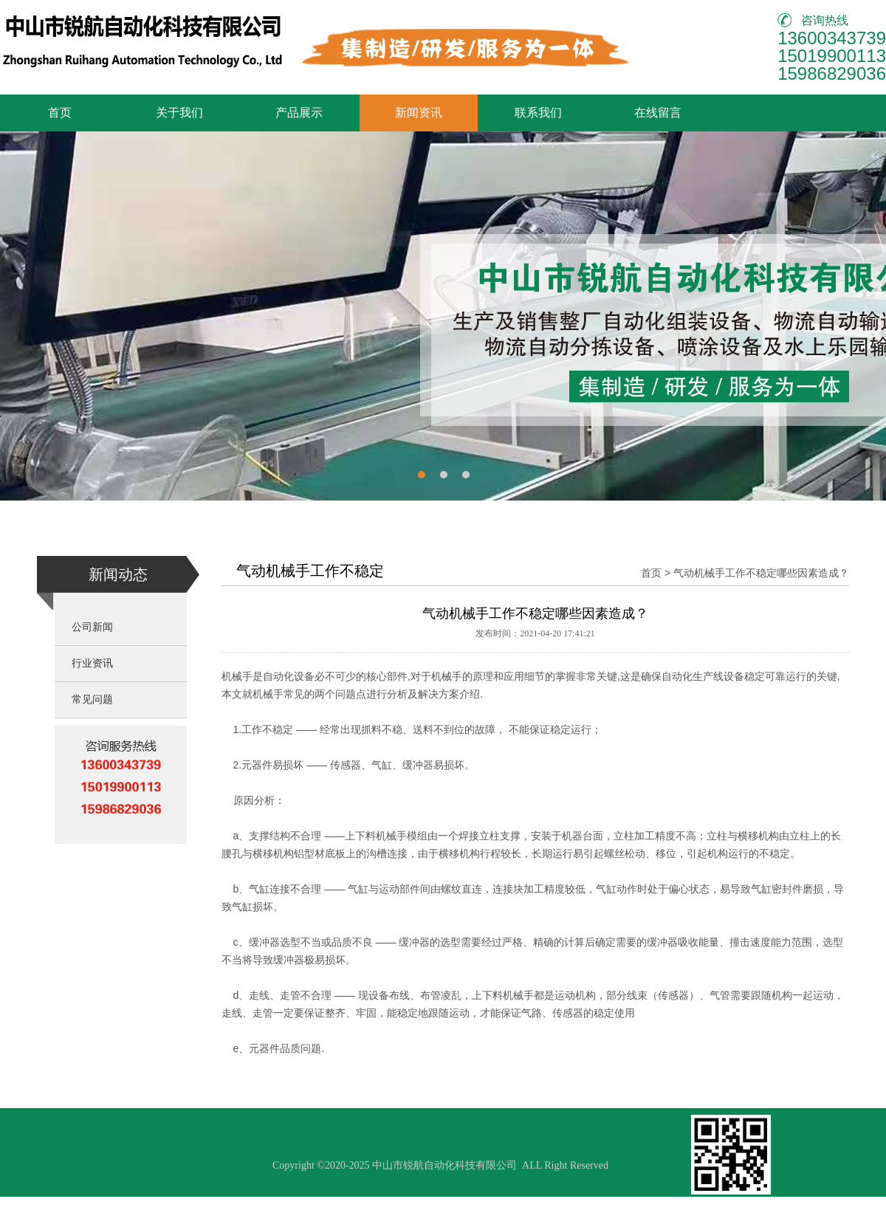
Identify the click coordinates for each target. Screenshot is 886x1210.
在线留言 (657, 112)
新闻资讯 (418, 112)
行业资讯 (92, 663)
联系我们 (538, 112)
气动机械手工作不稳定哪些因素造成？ (761, 573)
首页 (60, 112)
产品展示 (299, 112)
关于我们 (179, 112)
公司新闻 (92, 627)
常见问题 (92, 699)
